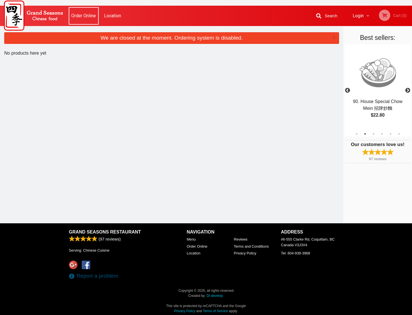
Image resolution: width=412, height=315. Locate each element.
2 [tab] (365, 134)
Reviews (240, 239)
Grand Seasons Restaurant (105, 232)
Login (358, 15)
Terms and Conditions (251, 246)
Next (408, 90)
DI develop (215, 296)
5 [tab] (390, 134)
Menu (191, 239)
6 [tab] (399, 134)
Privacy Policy (245, 253)
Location (112, 15)
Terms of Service (215, 311)
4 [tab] (382, 134)
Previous (347, 90)
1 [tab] (356, 134)
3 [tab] (373, 134)
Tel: (295, 253)
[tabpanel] (377, 90)
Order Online (83, 15)
